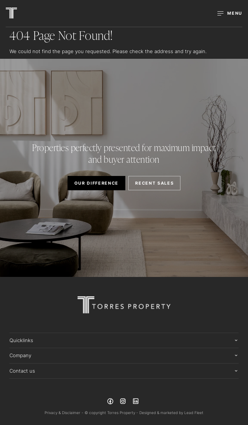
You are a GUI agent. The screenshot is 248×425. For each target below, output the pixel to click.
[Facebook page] (111, 402)
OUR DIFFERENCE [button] (96, 183)
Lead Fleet (193, 412)
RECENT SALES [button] (154, 183)
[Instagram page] (124, 402)
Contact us (22, 370)
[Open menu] (229, 13)
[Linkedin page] (135, 402)
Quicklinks (21, 340)
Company (20, 355)
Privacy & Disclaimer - (65, 412)
